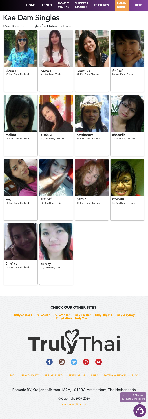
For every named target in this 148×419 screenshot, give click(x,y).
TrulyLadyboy (125, 315)
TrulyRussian (82, 315)
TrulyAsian (42, 315)
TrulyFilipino (103, 315)
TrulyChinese (23, 315)
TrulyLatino (64, 318)
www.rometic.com (74, 404)
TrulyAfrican (61, 315)
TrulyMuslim (83, 318)
